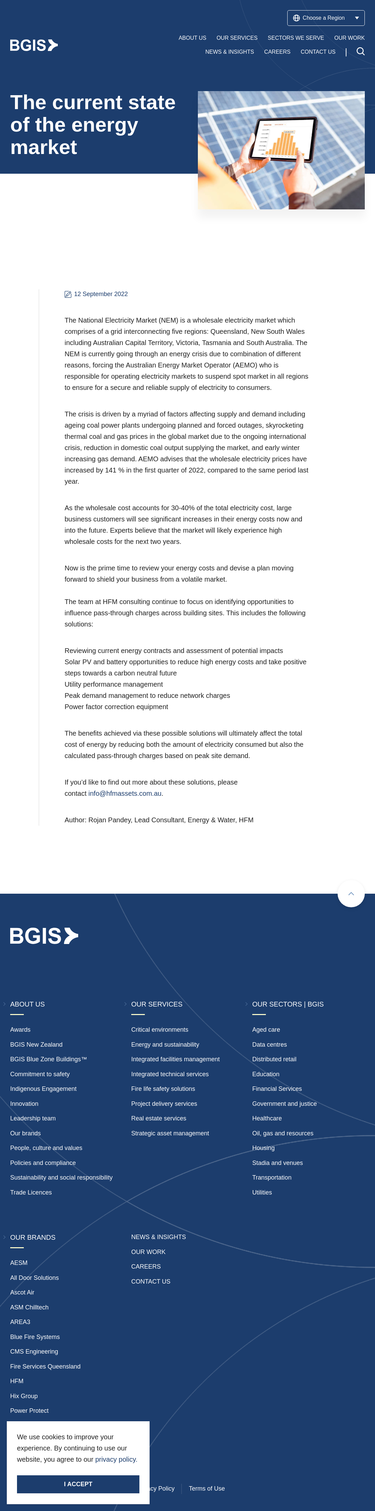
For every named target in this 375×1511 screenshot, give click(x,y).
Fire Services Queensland (45, 1366)
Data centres (269, 1044)
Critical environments (159, 1029)
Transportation (271, 1177)
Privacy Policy (155, 1488)
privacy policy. (116, 1459)
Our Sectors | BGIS (288, 1004)
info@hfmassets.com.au (124, 793)
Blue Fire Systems (35, 1337)
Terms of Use (207, 1488)
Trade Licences (31, 1192)
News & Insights (229, 52)
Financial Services (277, 1088)
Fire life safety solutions (163, 1088)
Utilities (262, 1192)
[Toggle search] (361, 52)
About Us (192, 38)
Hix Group (24, 1396)
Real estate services (158, 1118)
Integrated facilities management (175, 1059)
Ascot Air (22, 1292)
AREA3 (20, 1322)
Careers (277, 52)
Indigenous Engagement (43, 1088)
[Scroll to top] (351, 893)
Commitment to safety (40, 1074)
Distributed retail (274, 1059)
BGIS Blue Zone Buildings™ (48, 1059)
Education (265, 1074)
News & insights (158, 1237)
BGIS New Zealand (36, 1044)
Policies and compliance (43, 1163)
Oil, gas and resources (282, 1133)
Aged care (266, 1029)
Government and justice (284, 1103)
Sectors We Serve (296, 38)
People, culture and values (46, 1148)
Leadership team (33, 1118)
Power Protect (29, 1410)
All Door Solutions (34, 1277)
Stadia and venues (277, 1163)
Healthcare (267, 1118)
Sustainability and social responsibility (61, 1177)
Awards (20, 1029)
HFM (16, 1381)
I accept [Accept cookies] (78, 1484)
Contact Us (318, 52)
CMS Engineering (34, 1351)
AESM (19, 1262)
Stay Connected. (43, 1471)
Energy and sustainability (165, 1044)
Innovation (24, 1103)
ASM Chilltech (29, 1307)
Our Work (349, 38)
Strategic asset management (170, 1133)
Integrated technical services (170, 1074)
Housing (263, 1148)
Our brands (25, 1133)
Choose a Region (326, 18)
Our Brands (32, 1237)
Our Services (237, 38)
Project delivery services (164, 1103)
